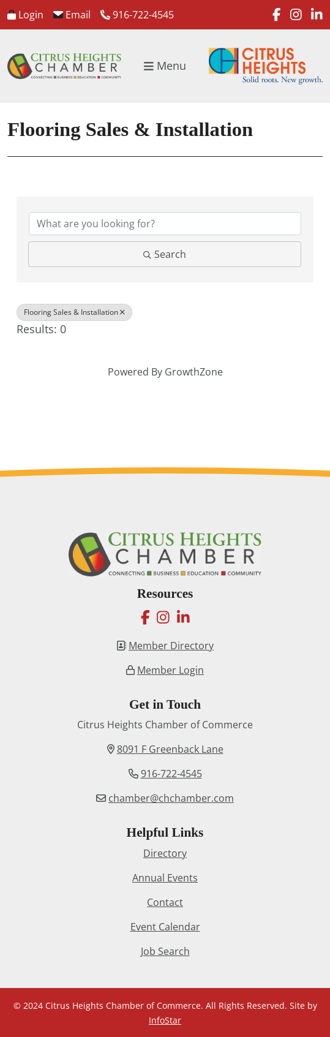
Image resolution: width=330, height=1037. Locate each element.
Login (25, 14)
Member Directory (171, 645)
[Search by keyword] (165, 223)
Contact (165, 902)
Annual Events (165, 877)
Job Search (165, 951)
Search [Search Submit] (164, 254)
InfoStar (165, 1020)
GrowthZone (194, 372)
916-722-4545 (137, 14)
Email (72, 14)
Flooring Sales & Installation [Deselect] (74, 312)
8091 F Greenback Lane (170, 749)
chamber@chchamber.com (171, 798)
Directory (165, 853)
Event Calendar (165, 926)
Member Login (170, 670)
